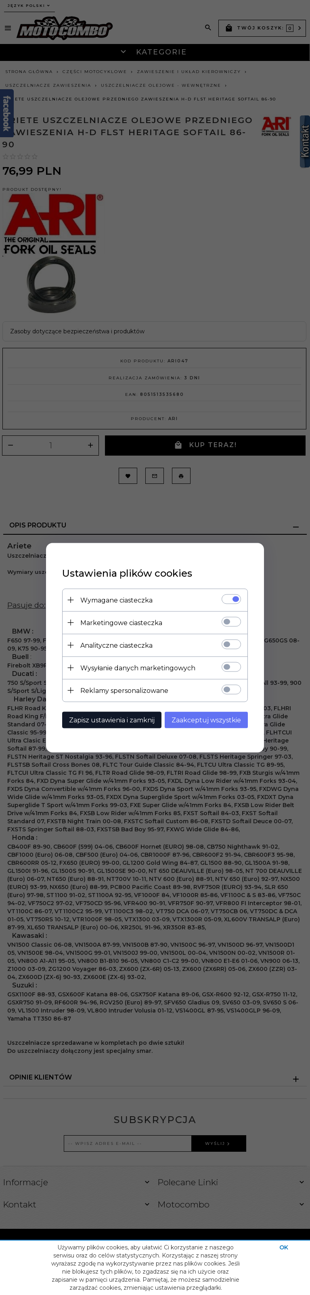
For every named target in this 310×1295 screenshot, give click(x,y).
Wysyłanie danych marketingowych (137, 668)
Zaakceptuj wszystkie (206, 720)
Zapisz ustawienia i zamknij (112, 720)
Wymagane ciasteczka (116, 600)
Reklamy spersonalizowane (124, 690)
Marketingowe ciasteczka (121, 622)
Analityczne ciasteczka (116, 645)
